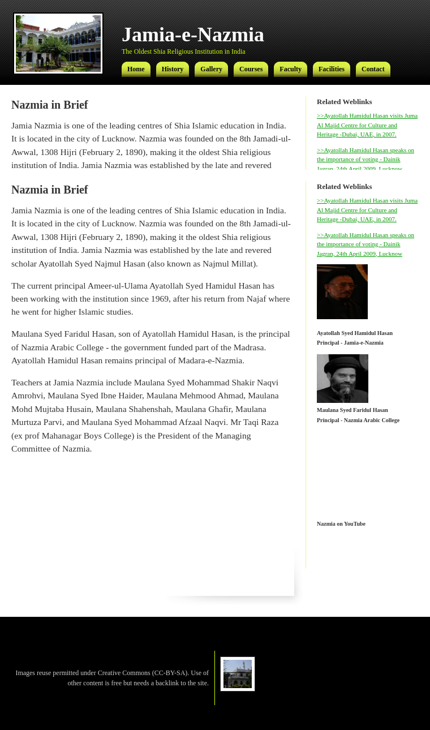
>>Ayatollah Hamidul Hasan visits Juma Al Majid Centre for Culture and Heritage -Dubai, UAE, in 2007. (367, 125)
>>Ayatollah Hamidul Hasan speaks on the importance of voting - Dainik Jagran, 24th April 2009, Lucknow (365, 159)
